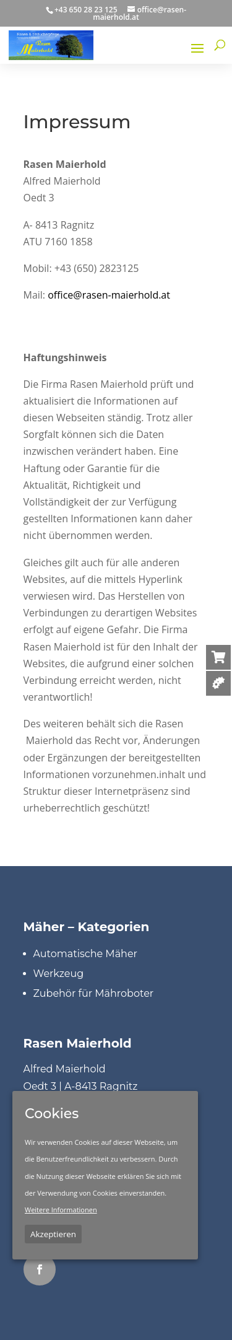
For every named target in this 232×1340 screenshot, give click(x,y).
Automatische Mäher (85, 954)
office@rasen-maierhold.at (109, 295)
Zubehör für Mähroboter (93, 993)
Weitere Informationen (61, 1209)
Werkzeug (58, 973)
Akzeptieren (53, 1234)
